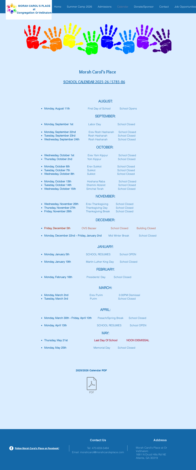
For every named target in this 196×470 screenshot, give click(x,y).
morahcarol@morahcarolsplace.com (102, 452)
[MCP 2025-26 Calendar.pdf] (92, 385)
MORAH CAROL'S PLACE (34, 5)
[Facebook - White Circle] (11, 448)
